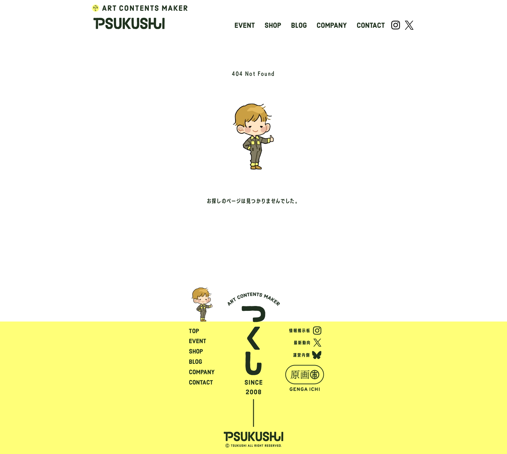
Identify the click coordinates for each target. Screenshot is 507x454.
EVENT (244, 25)
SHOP (272, 25)
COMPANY (332, 25)
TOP (194, 331)
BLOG (299, 25)
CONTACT (371, 25)
